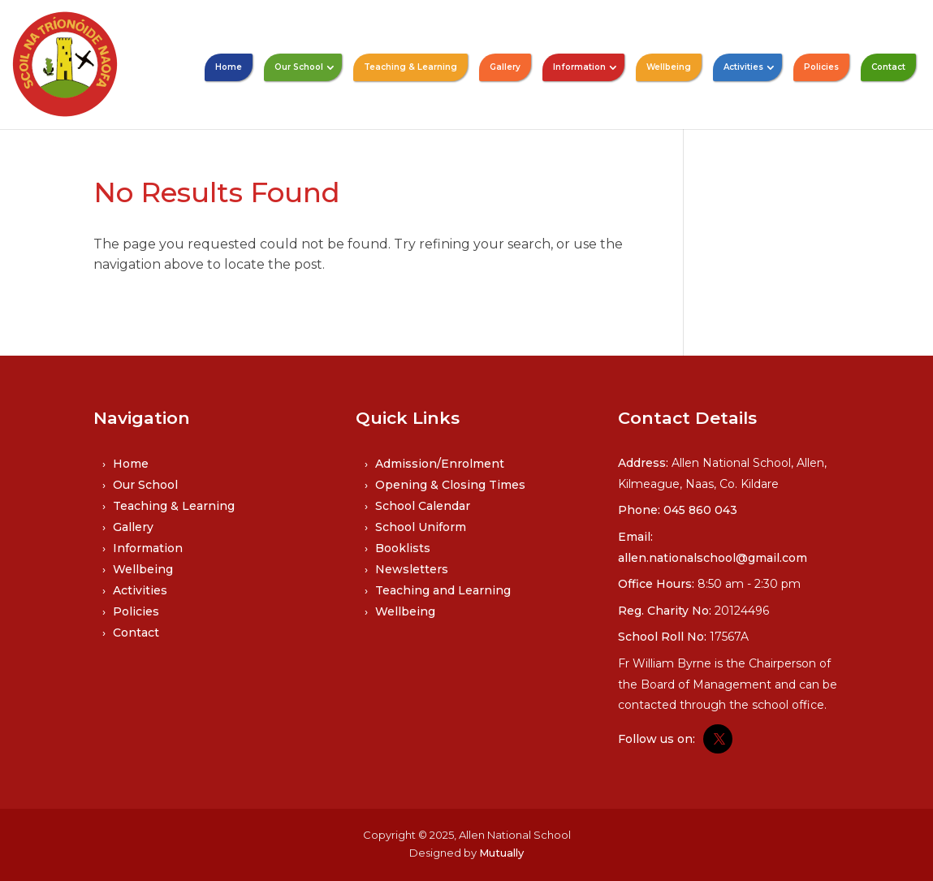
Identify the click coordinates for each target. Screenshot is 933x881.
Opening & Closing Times (450, 484)
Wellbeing (668, 67)
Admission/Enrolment (439, 463)
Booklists (402, 548)
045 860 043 (700, 510)
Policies (821, 67)
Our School (298, 67)
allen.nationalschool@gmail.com (712, 558)
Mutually (501, 852)
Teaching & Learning (410, 67)
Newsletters (411, 569)
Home (228, 67)
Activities (743, 67)
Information (579, 67)
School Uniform (420, 527)
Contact (888, 67)
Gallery (505, 67)
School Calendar (422, 506)
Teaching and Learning (443, 590)
